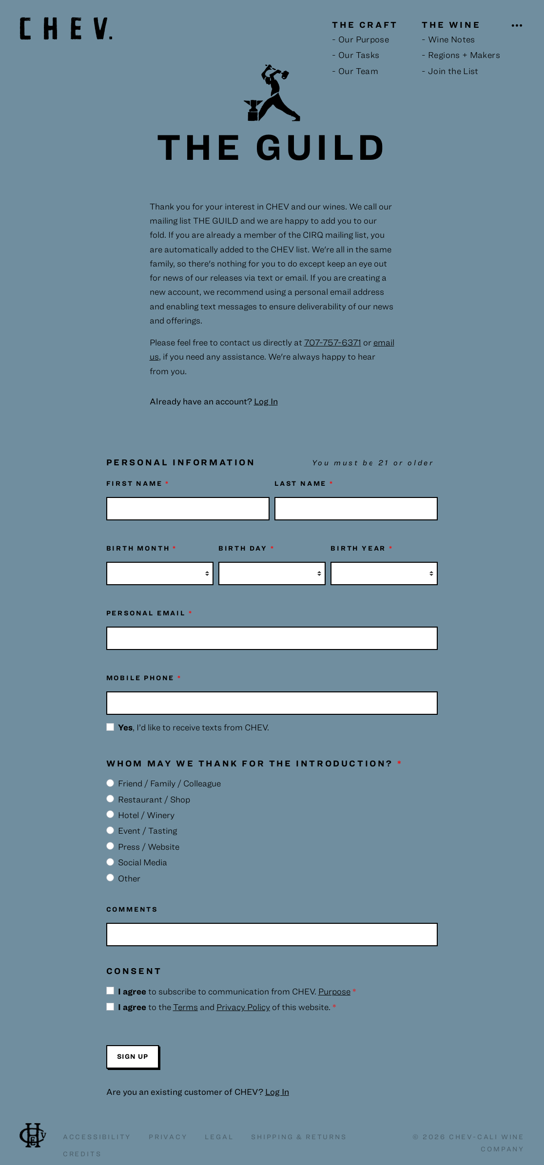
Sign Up (132, 1056)
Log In (277, 1092)
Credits (82, 1154)
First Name (138, 483)
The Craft (365, 24)
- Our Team (355, 71)
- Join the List (450, 71)
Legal (219, 1137)
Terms (185, 1007)
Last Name (304, 483)
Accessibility (97, 1137)
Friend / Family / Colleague (169, 783)
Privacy (168, 1137)
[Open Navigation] (518, 25)
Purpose (334, 991)
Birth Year (361, 548)
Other (129, 878)
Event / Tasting (147, 830)
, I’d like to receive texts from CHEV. (193, 727)
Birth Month (141, 548)
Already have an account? (214, 401)
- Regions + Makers (461, 55)
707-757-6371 (332, 342)
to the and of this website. (227, 1007)
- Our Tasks (355, 55)
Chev (32, 1135)
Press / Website (148, 846)
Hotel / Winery (146, 815)
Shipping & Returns (299, 1137)
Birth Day (246, 548)
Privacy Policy (243, 1007)
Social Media (142, 862)
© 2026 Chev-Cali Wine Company (468, 1143)
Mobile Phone (144, 678)
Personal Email (149, 613)
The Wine (451, 24)
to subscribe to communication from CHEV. (237, 991)
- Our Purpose (360, 39)
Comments (132, 909)
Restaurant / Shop (154, 799)
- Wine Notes (448, 39)
